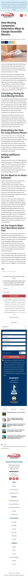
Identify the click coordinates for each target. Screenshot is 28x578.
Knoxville (14, 522)
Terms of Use (18, 312)
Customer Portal (14, 493)
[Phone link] (21, 15)
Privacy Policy (11, 573)
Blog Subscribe (14, 296)
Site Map (18, 573)
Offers (14, 553)
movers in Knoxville (11, 271)
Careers (14, 564)
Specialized (14, 514)
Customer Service (14, 489)
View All (14, 539)
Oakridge (14, 525)
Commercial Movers (14, 504)
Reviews (14, 560)
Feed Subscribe (14, 317)
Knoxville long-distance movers (9, 135)
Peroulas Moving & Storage (10, 39)
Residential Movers (14, 500)
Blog (14, 550)
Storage (14, 511)
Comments (14, 322)
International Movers (14, 507)
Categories (13, 409)
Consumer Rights (14, 557)
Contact (14, 486)
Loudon (14, 529)
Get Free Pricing (14, 357)
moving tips (4, 271)
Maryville (14, 535)
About (14, 547)
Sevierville (14, 532)
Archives (22, 409)
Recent (5, 409)
